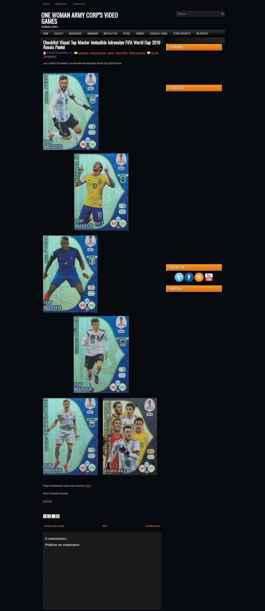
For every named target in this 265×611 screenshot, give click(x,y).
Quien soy (61, 4)
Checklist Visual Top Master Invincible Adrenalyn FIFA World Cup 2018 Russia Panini (101, 44)
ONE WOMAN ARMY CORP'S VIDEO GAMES (79, 18)
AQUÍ (88, 485)
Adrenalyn (93, 33)
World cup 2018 (137, 53)
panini (111, 53)
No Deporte (202, 33)
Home (45, 33)
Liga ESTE (58, 33)
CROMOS (140, 33)
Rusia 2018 (122, 53)
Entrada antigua (152, 526)
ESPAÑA (47, 501)
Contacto (79, 4)
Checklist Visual (159, 33)
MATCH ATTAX (110, 33)
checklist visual (98, 53)
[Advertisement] (194, 152)
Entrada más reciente (54, 526)
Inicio (46, 4)
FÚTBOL (126, 33)
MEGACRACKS (75, 33)
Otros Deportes (182, 33)
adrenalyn (83, 53)
